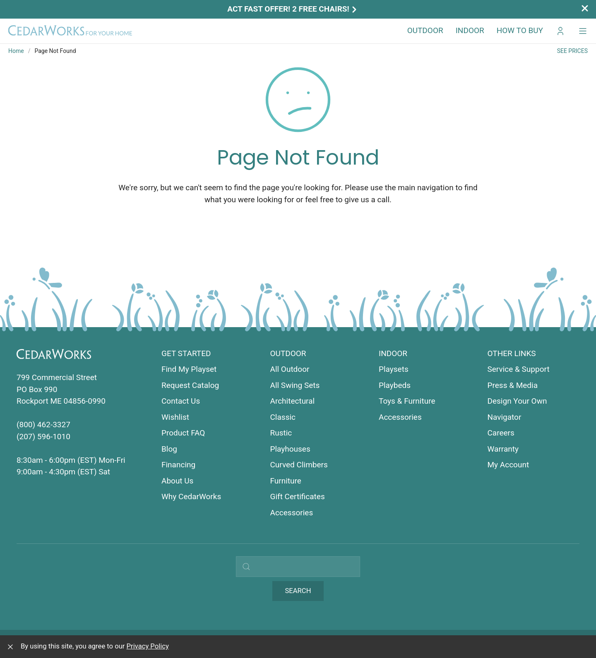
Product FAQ (183, 433)
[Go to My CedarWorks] (560, 31)
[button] (583, 31)
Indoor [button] (470, 30)
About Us (177, 481)
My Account (508, 464)
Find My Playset (188, 369)
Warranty (503, 449)
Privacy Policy (148, 646)
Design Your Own (517, 401)
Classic (283, 417)
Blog (169, 449)
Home (16, 51)
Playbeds (395, 385)
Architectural (292, 401)
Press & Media (513, 385)
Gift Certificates (297, 496)
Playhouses (290, 449)
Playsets (394, 369)
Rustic (281, 433)
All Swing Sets (295, 385)
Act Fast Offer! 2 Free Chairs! (292, 9)
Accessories (291, 512)
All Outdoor (290, 369)
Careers (501, 433)
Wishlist (175, 417)
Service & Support (519, 369)
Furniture (285, 481)
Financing (178, 464)
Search (298, 591)
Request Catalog (190, 385)
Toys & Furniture (407, 401)
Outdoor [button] (425, 30)
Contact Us (180, 401)
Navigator (505, 417)
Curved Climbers (299, 464)
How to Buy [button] (520, 30)
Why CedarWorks (191, 496)
